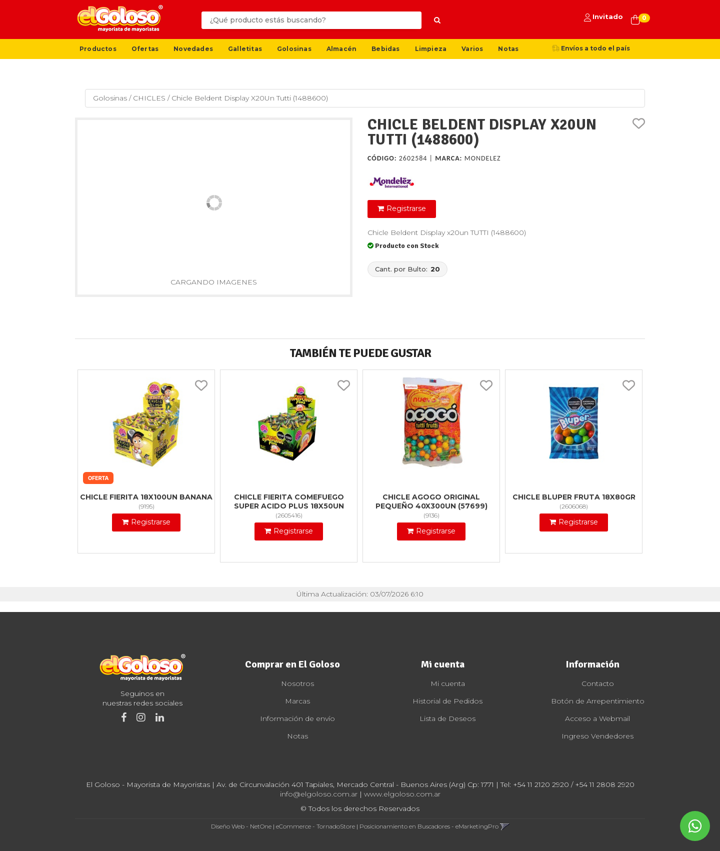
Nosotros (297, 683)
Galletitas (245, 48)
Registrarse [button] (406, 208)
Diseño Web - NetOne (241, 826)
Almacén (341, 48)
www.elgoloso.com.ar (402, 794)
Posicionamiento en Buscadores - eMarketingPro (429, 826)
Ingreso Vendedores (598, 736)
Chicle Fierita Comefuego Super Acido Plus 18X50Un (289, 501)
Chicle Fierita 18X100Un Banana (146, 497)
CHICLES (149, 98)
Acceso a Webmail (597, 718)
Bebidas (386, 48)
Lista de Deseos (448, 718)
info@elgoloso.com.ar (319, 794)
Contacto (598, 683)
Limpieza (431, 48)
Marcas (297, 701)
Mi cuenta (447, 683)
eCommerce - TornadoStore (315, 826)
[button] (505, 826)
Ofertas (145, 48)
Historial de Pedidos (447, 701)
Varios (472, 48)
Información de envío (297, 718)
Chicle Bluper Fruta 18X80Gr (574, 497)
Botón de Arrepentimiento (597, 701)
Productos (98, 48)
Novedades (193, 48)
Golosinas (294, 48)
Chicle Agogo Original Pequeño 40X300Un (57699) (432, 501)
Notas (508, 48)
